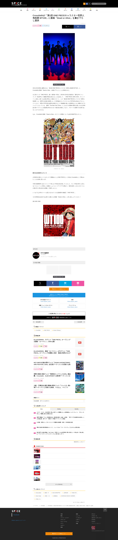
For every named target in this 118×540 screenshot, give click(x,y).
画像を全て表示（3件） (59, 84)
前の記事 (36, 322)
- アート (61, 523)
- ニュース (78, 515)
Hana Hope (37, 496)
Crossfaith (37, 330)
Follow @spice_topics (46, 301)
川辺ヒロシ (37, 499)
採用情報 (93, 519)
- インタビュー (79, 517)
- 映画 (61, 527)
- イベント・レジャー (64, 517)
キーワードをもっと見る (78, 502)
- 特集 (77, 523)
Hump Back (37, 492)
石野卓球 (65, 492)
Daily (41, 409)
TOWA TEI (73, 492)
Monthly (76, 409)
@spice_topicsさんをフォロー (19, 520)
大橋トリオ (46, 496)
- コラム (77, 521)
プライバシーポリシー (96, 523)
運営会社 (93, 514)
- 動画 (77, 514)
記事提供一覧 (94, 515)
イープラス (35, 505)
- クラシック (62, 519)
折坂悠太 (55, 496)
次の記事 (81, 322)
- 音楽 (61, 514)
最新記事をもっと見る (79, 441)
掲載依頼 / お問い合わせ (96, 517)
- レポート (78, 519)
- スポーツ (62, 525)
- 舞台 (61, 515)
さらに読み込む (63, 484)
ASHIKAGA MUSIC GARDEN (67, 496)
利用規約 (93, 521)
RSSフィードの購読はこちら (60, 289)
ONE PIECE (46, 330)
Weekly (59, 409)
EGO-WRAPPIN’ (55, 492)
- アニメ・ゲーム (63, 521)
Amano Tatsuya (56, 330)
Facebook (16, 515)
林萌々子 (46, 492)
